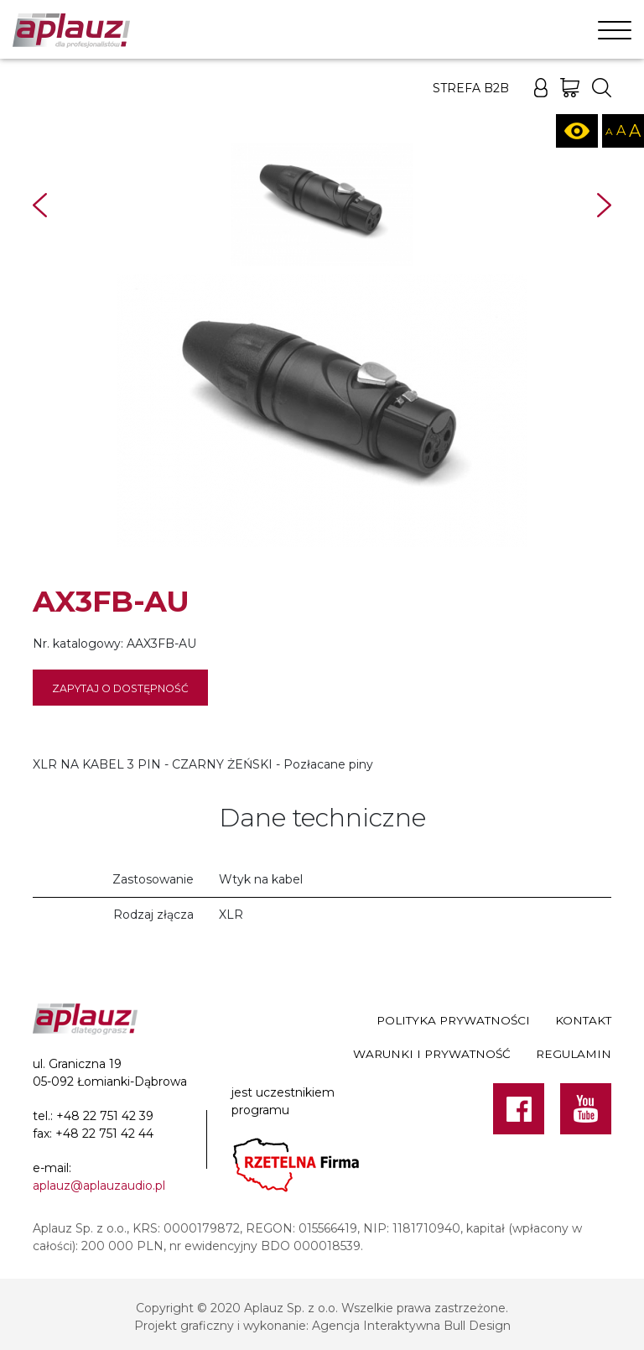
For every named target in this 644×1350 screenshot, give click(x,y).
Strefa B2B (471, 88)
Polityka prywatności (453, 1020)
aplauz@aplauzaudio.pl (99, 1185)
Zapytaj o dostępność (120, 688)
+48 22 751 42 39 (104, 1115)
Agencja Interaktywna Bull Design (411, 1325)
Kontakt (583, 1020)
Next (604, 205)
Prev (40, 205)
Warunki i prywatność (432, 1054)
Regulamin (573, 1054)
